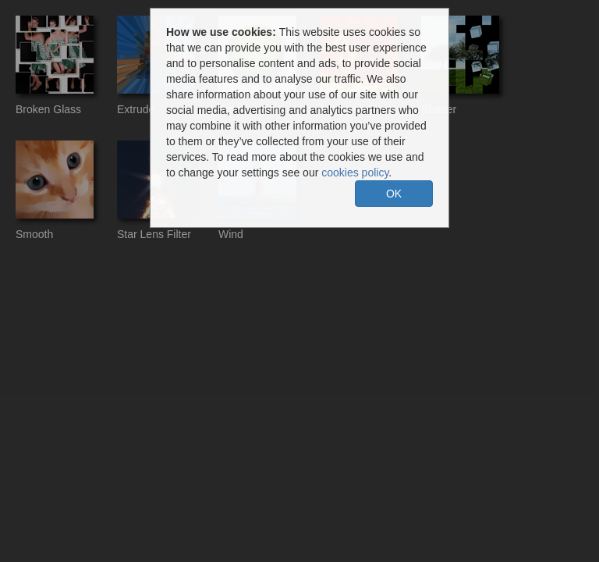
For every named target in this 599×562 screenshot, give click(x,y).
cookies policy (354, 172)
